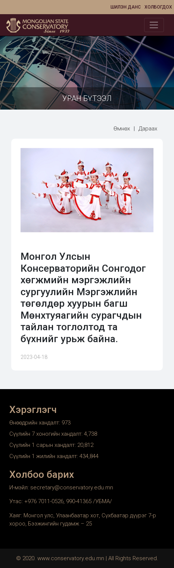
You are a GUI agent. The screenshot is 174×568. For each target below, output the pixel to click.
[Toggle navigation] (154, 25)
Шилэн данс (126, 7)
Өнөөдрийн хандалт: (35, 422)
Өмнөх (122, 128)
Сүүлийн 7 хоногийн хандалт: (46, 433)
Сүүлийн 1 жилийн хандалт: (44, 456)
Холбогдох (158, 7)
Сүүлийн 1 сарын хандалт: (43, 445)
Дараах (148, 128)
